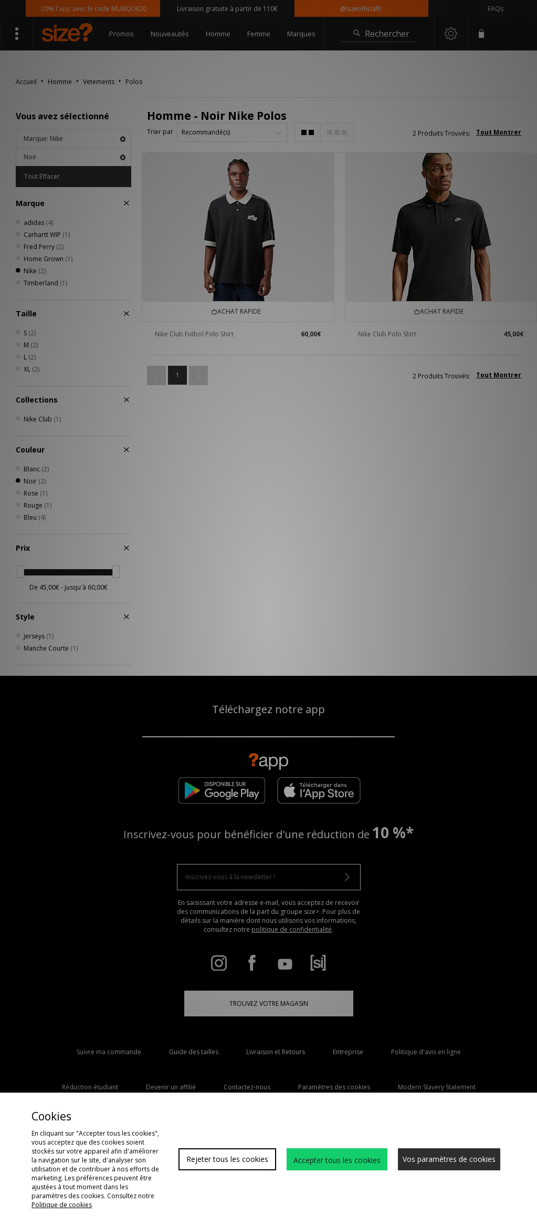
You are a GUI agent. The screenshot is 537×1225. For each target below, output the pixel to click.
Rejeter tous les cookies (227, 1159)
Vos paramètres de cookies (449, 1159)
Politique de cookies (61, 1204)
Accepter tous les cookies (337, 1160)
